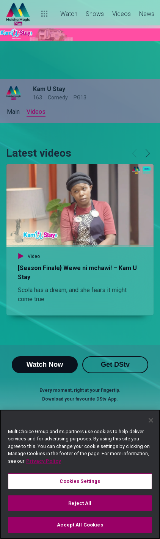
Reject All (79, 503)
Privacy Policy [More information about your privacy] (43, 461)
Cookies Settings (80, 481)
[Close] (151, 420)
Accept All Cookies (80, 525)
